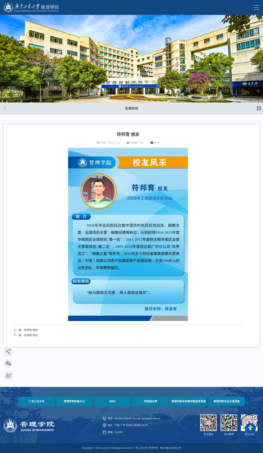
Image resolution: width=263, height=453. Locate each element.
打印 (156, 142)
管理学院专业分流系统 (226, 401)
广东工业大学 (36, 401)
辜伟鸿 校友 (31, 329)
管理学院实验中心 (74, 401)
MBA (113, 401)
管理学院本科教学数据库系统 (188, 401)
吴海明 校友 (31, 335)
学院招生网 (150, 401)
